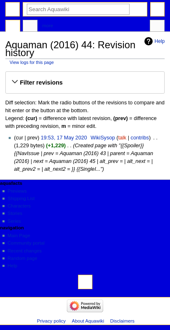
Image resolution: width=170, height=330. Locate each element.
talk (122, 138)
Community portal (26, 242)
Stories (14, 213)
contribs (140, 138)
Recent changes (24, 250)
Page (13, 26)
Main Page (18, 235)
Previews (16, 191)
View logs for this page (31, 62)
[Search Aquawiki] (78, 9)
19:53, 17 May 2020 (64, 138)
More (47, 25)
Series (14, 221)
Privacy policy (51, 320)
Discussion (30, 26)
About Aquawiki (88, 320)
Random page (22, 258)
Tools (157, 26)
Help (160, 41)
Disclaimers (122, 320)
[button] (85, 82)
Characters (19, 205)
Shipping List (21, 198)
